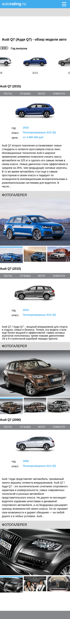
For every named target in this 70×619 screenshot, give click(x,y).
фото (41, 93)
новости (59, 93)
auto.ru (14, 3)
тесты (8, 93)
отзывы (25, 93)
